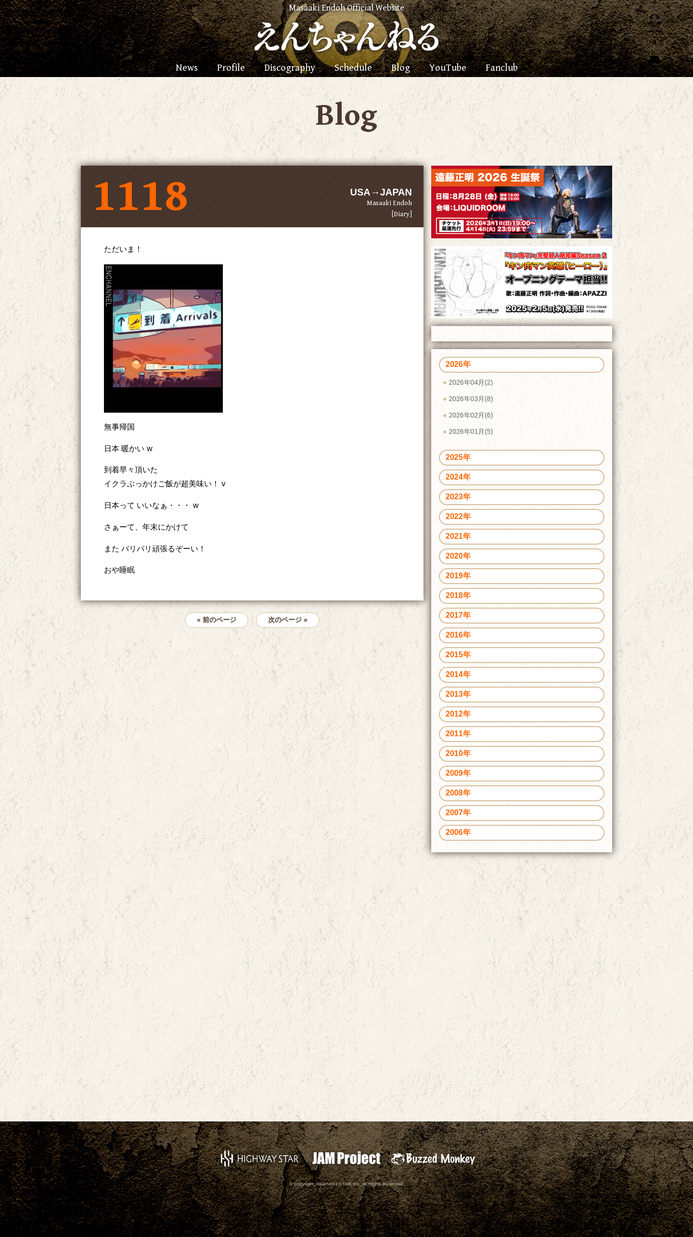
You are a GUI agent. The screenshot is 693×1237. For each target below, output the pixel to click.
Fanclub (502, 68)
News (187, 68)
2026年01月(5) (471, 431)
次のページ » (288, 620)
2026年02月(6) (471, 415)
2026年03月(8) (471, 399)
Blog (400, 68)
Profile (231, 68)
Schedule (353, 68)
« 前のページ (216, 620)
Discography (289, 68)
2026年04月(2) (471, 382)
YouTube (447, 68)
